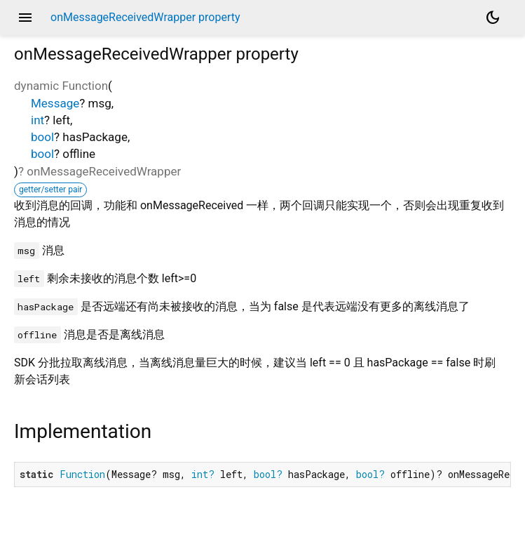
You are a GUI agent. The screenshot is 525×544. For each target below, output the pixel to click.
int (37, 120)
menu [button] (25, 17)
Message (55, 103)
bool (42, 137)
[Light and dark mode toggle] (493, 17)
